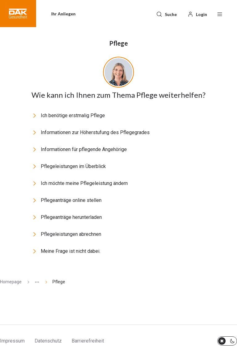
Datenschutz (48, 341)
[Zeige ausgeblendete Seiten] (34, 282)
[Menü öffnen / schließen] (220, 13)
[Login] (197, 13)
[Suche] (166, 13)
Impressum (12, 341)
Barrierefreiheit (88, 341)
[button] (18, 13)
